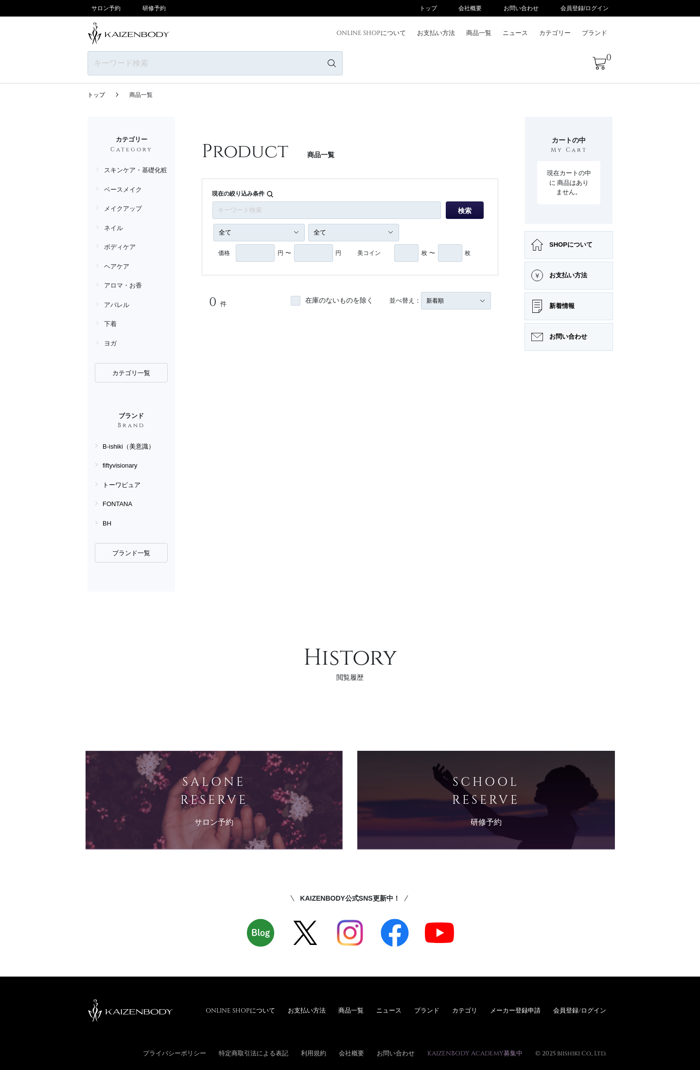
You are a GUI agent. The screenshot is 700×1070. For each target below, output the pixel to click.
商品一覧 (478, 32)
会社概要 (470, 8)
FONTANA (117, 504)
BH (107, 523)
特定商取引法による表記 (253, 1053)
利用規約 (313, 1053)
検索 (465, 211)
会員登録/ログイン (584, 8)
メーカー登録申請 (515, 1010)
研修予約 (154, 8)
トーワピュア (121, 485)
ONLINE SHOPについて (371, 32)
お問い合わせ (521, 8)
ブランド (594, 32)
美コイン (369, 253)
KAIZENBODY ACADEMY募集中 (475, 1053)
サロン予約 (106, 8)
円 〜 (284, 253)
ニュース (515, 32)
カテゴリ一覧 (131, 373)
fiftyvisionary (120, 465)
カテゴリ (464, 1010)
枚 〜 (428, 253)
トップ (428, 8)
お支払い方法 (436, 32)
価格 (224, 253)
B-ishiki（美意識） (129, 446)
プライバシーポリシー (174, 1053)
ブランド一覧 (131, 553)
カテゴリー (555, 32)
